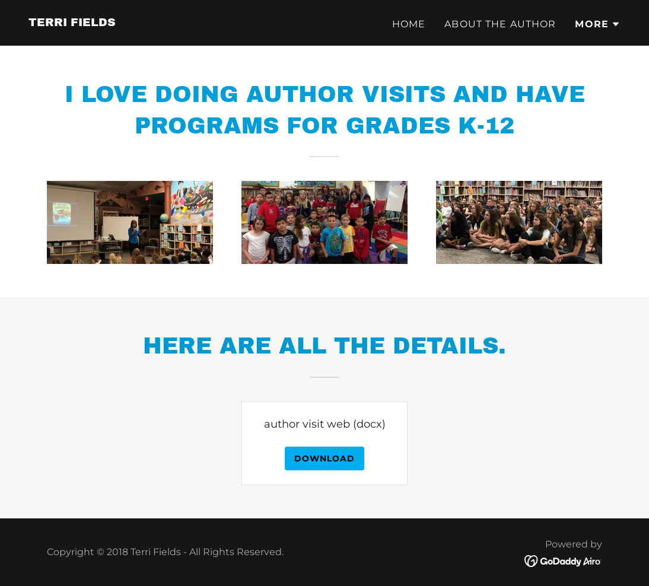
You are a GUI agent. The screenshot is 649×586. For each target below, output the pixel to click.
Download (324, 458)
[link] (72, 22)
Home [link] (409, 24)
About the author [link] (500, 24)
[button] (598, 24)
